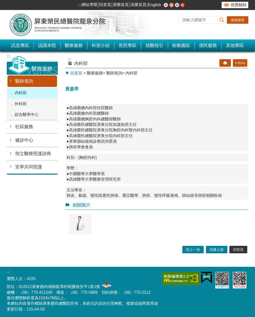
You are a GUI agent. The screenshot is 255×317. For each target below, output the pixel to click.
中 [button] (171, 5)
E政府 (206, 277)
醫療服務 (74, 45)
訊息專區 (20, 45)
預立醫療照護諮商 (33, 153)
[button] (222, 20)
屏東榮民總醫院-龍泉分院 (58, 24)
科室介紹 (101, 45)
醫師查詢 (24, 81)
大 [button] (177, 5)
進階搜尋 (238, 20)
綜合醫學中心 (27, 114)
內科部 (21, 93)
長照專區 (127, 45)
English (154, 5)
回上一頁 (193, 250)
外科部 (21, 104)
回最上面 (217, 250)
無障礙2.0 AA (180, 278)
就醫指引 (154, 45)
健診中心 (24, 140)
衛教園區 (181, 45)
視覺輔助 (239, 5)
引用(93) (240, 62)
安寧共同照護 (28, 166)
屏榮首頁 (121, 4)
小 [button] (166, 5)
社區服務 (24, 126)
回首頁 (105, 4)
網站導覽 (89, 4)
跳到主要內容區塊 (2, 2)
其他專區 (235, 45)
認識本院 (47, 45)
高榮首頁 (138, 4)
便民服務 (208, 45)
